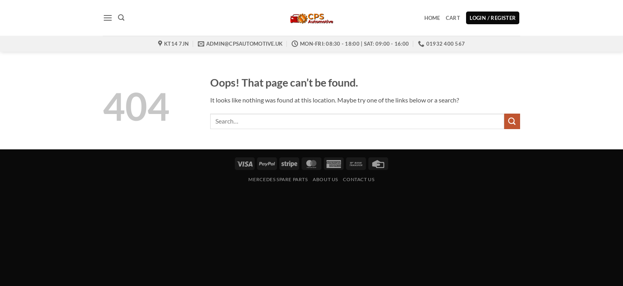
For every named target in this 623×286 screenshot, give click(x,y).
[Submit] (512, 121)
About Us (325, 179)
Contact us (358, 179)
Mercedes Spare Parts (278, 179)
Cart (453, 18)
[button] (107, 17)
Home (432, 18)
